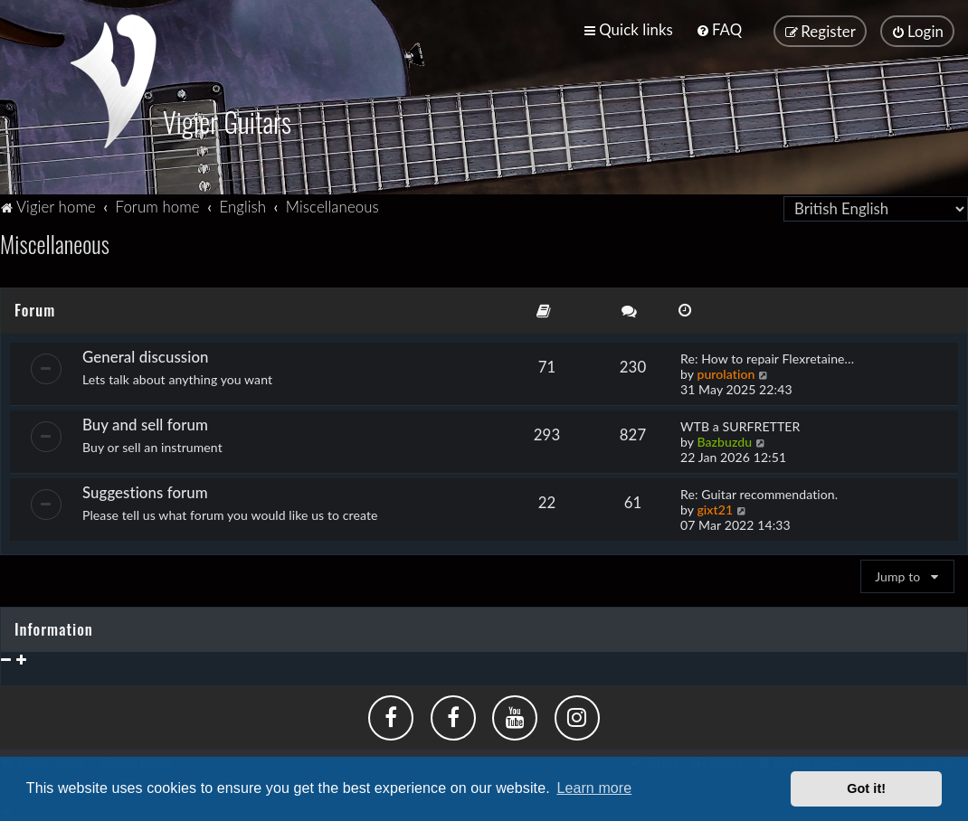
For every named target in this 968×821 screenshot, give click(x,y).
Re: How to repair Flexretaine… (767, 356)
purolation (725, 372)
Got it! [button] (866, 788)
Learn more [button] (593, 788)
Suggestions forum (145, 490)
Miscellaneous (54, 242)
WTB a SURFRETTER (740, 424)
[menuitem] (718, 29)
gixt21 (715, 507)
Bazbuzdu (724, 440)
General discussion (145, 354)
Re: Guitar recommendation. (759, 492)
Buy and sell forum (145, 422)
